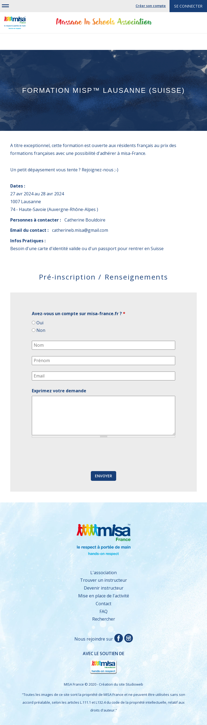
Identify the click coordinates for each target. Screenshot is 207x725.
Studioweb (134, 684)
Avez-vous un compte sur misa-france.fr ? (78, 313)
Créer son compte (151, 5)
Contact (103, 604)
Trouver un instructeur (103, 580)
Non (40, 330)
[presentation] (73, 454)
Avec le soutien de (70, 663)
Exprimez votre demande (59, 391)
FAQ (103, 611)
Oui (39, 323)
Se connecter (188, 6)
